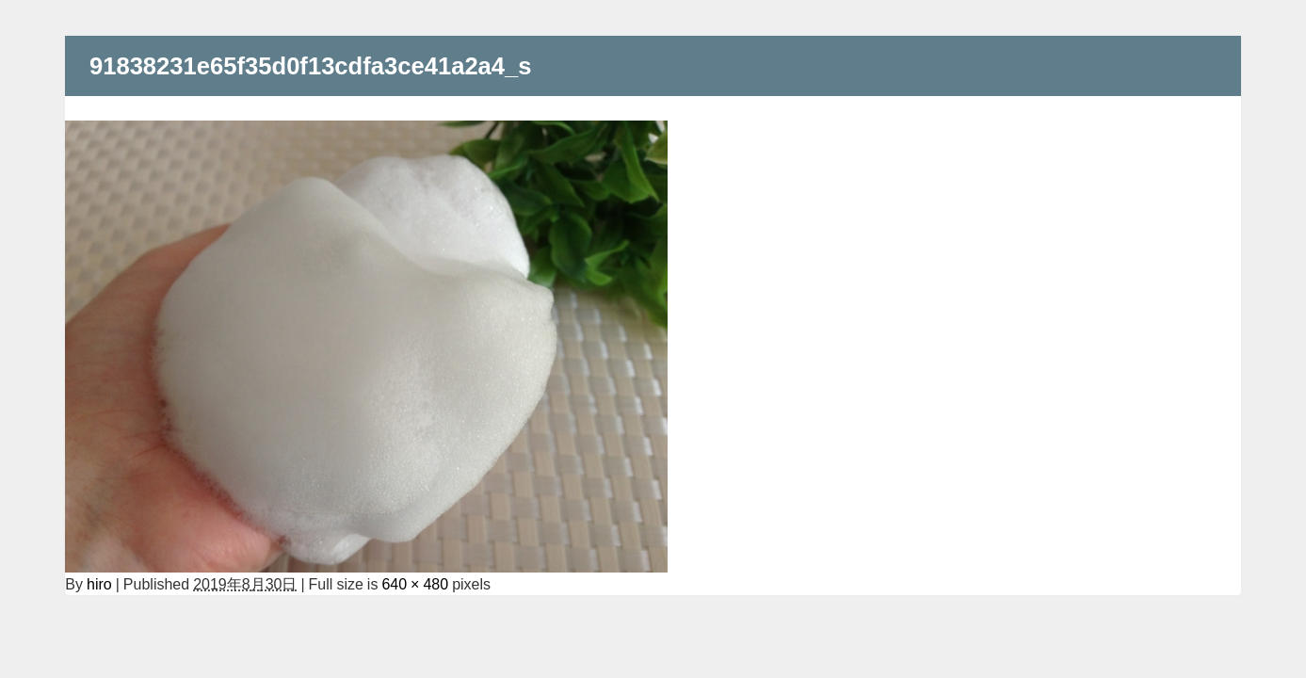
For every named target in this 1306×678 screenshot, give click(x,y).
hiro (99, 583)
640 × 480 (414, 583)
